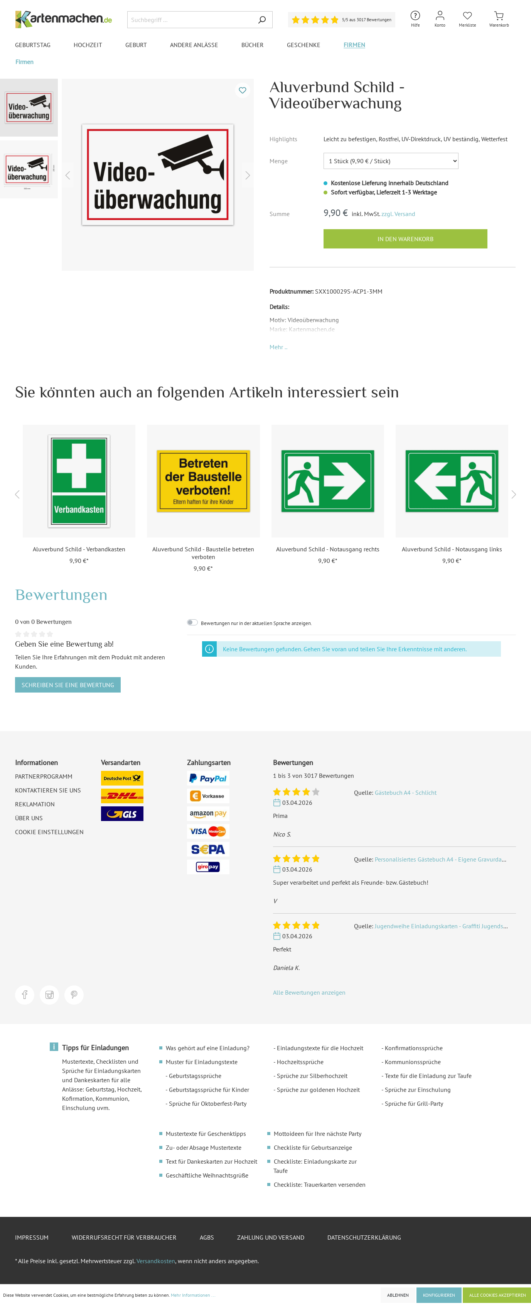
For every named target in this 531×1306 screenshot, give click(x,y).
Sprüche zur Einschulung (418, 1089)
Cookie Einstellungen (49, 832)
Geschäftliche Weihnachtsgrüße (207, 1175)
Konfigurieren (439, 1295)
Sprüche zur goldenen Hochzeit (318, 1089)
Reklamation (35, 804)
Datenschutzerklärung (364, 1237)
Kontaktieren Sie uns (48, 790)
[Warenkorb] (499, 19)
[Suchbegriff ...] (189, 19)
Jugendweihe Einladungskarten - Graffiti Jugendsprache (448, 926)
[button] (278, 347)
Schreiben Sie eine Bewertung (68, 685)
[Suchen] (262, 19)
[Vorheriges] (67, 175)
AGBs (207, 1237)
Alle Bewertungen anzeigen (309, 992)
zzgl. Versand (398, 214)
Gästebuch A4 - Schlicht (406, 792)
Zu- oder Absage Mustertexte (203, 1147)
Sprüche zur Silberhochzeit (312, 1076)
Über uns (29, 818)
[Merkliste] (467, 19)
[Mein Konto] (440, 19)
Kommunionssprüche (413, 1062)
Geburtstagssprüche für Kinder (209, 1089)
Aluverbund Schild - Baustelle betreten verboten (203, 553)
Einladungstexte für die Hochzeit (320, 1048)
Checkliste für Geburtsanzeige (313, 1147)
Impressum (32, 1237)
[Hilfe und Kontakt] (415, 19)
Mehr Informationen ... (193, 1295)
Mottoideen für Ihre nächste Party (317, 1133)
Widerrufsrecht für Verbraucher (124, 1237)
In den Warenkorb (405, 239)
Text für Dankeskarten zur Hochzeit (211, 1161)
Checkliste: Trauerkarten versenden (320, 1184)
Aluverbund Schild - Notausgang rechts (327, 549)
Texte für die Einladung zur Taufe (428, 1076)
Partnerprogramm (43, 776)
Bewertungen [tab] (61, 594)
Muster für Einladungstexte (202, 1062)
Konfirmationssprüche (414, 1048)
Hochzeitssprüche (300, 1062)
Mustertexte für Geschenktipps (206, 1133)
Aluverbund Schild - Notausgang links (452, 549)
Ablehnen (398, 1295)
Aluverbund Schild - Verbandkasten (79, 549)
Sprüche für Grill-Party (414, 1103)
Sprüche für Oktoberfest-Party (207, 1103)
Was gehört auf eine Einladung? (207, 1048)
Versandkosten (156, 1261)
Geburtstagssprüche (195, 1076)
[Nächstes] (248, 175)
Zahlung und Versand (270, 1237)
